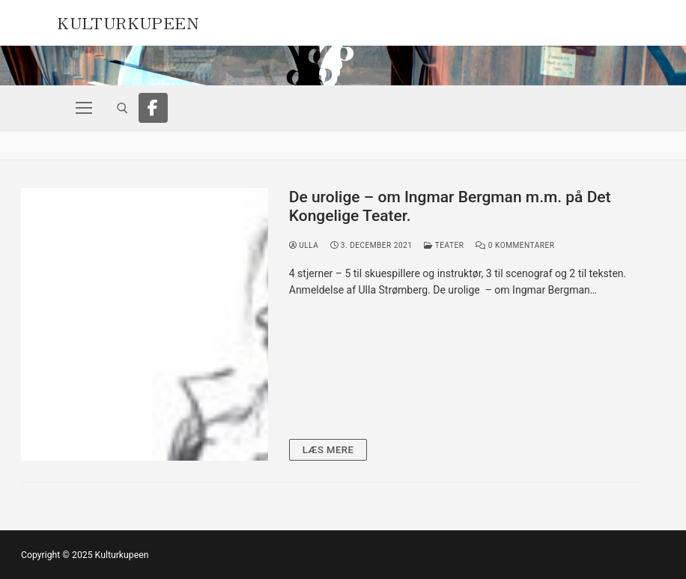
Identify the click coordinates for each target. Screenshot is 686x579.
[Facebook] (154, 108)
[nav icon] (84, 107)
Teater (444, 245)
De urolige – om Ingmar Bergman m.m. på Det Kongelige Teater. (450, 206)
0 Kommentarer (515, 245)
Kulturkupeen (127, 21)
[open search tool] (122, 108)
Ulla (304, 245)
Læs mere (328, 449)
